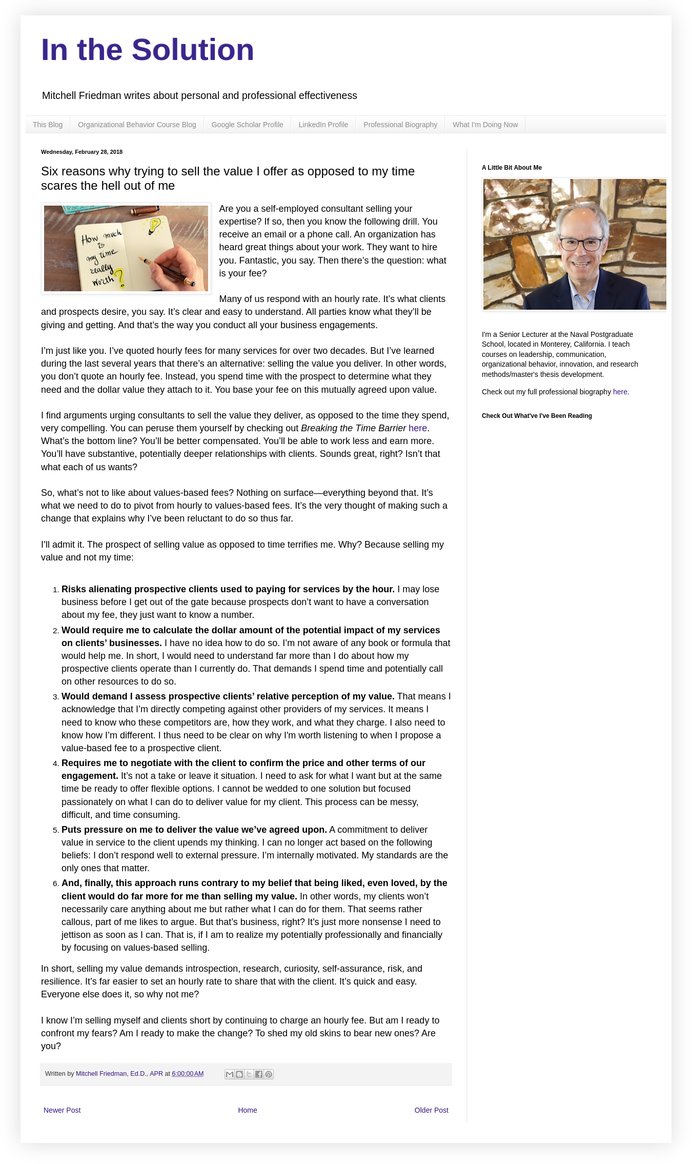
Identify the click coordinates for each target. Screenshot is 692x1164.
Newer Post (62, 1110)
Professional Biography (400, 125)
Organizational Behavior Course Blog (137, 125)
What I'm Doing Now (485, 125)
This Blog (48, 125)
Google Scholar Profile (247, 125)
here (418, 428)
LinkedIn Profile (324, 125)
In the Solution (148, 49)
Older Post (432, 1110)
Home (247, 1110)
